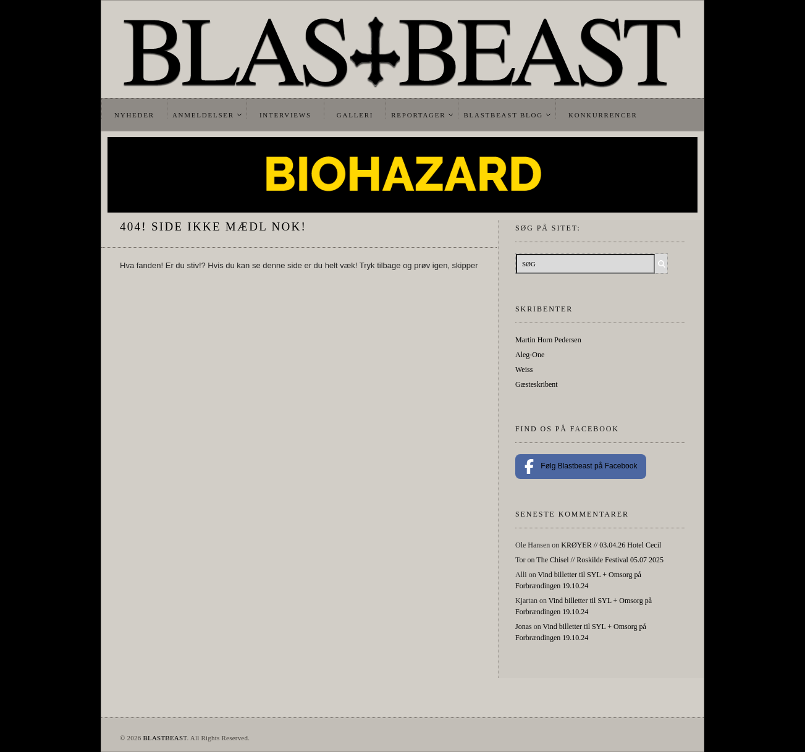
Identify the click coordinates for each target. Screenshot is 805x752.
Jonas (523, 626)
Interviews (285, 115)
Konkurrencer (603, 115)
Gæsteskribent (536, 384)
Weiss (524, 369)
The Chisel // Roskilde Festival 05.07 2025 (600, 560)
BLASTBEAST (165, 737)
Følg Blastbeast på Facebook (581, 466)
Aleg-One (529, 354)
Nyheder (134, 115)
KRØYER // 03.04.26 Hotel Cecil (611, 545)
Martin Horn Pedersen (548, 340)
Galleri (355, 115)
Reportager (418, 115)
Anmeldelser (203, 115)
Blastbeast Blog (503, 115)
